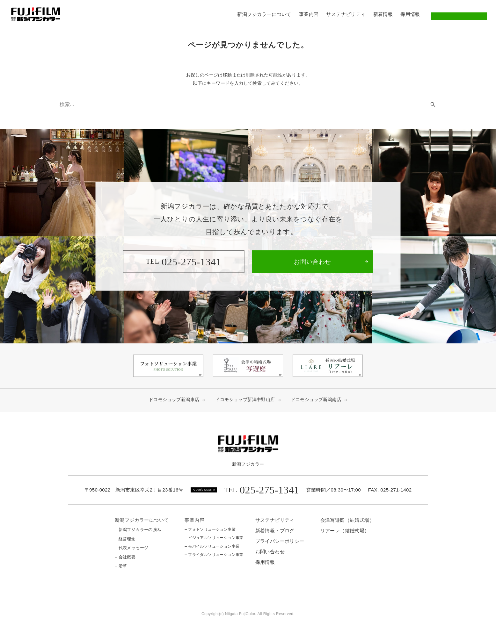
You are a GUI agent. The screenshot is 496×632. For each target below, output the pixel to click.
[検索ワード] (248, 104)
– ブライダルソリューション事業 (214, 554)
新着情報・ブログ (275, 530)
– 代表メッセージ (131, 547)
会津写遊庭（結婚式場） (347, 520)
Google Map (201, 489)
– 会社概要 (125, 557)
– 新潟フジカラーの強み (138, 529)
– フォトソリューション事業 (210, 529)
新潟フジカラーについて (142, 520)
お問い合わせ (459, 14)
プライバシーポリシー (279, 541)
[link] (312, 261)
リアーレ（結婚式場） (344, 530)
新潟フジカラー (248, 464)
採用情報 (265, 562)
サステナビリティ (275, 520)
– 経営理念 (125, 538)
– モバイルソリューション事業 (212, 546)
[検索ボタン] (433, 104)
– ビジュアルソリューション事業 (214, 537)
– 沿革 (121, 566)
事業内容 (194, 520)
